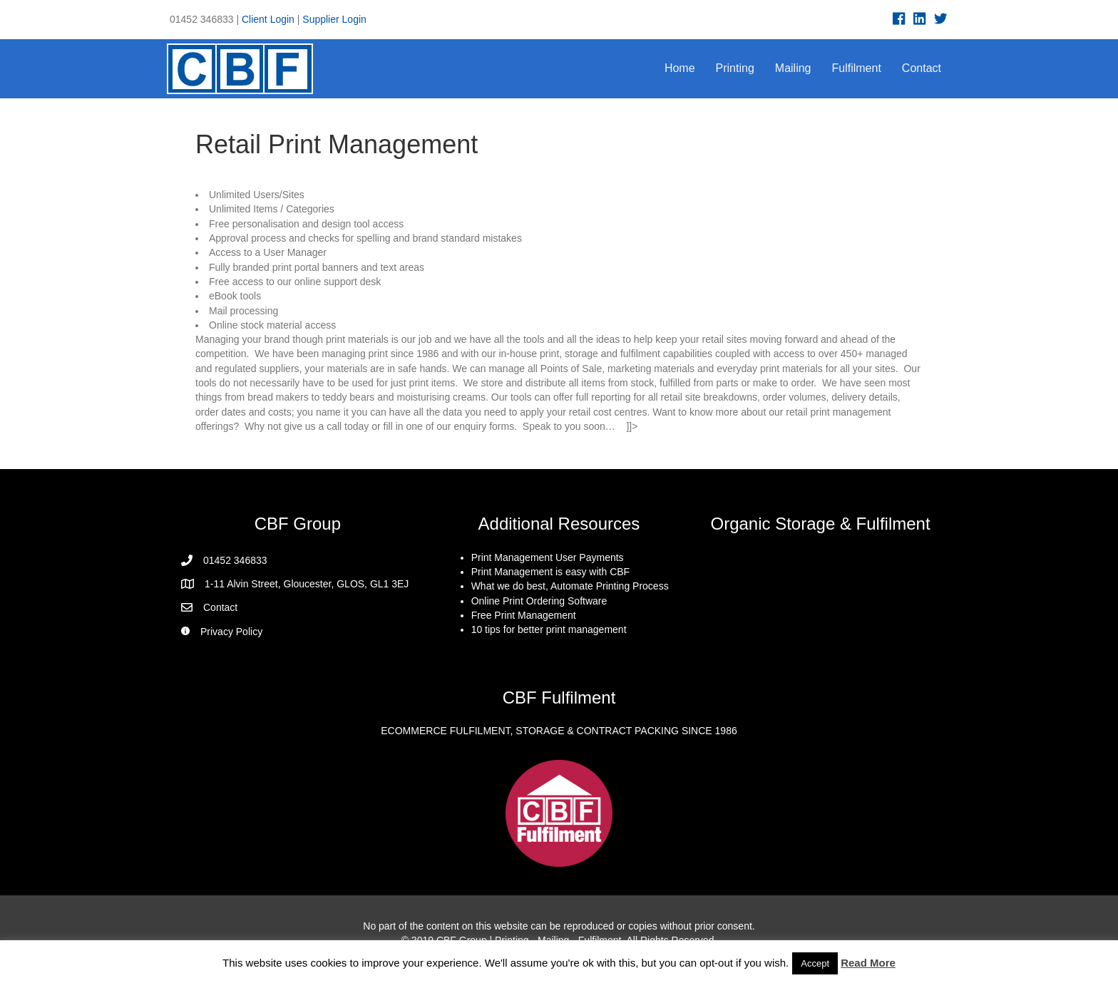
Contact (921, 68)
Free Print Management (523, 615)
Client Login (268, 19)
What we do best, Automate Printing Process (570, 586)
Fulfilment (856, 68)
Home (680, 68)
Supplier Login (334, 19)
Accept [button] (815, 963)
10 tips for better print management (549, 629)
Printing (735, 68)
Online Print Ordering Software (539, 601)
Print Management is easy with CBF (550, 571)
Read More (868, 963)
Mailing (793, 68)
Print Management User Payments (547, 557)
